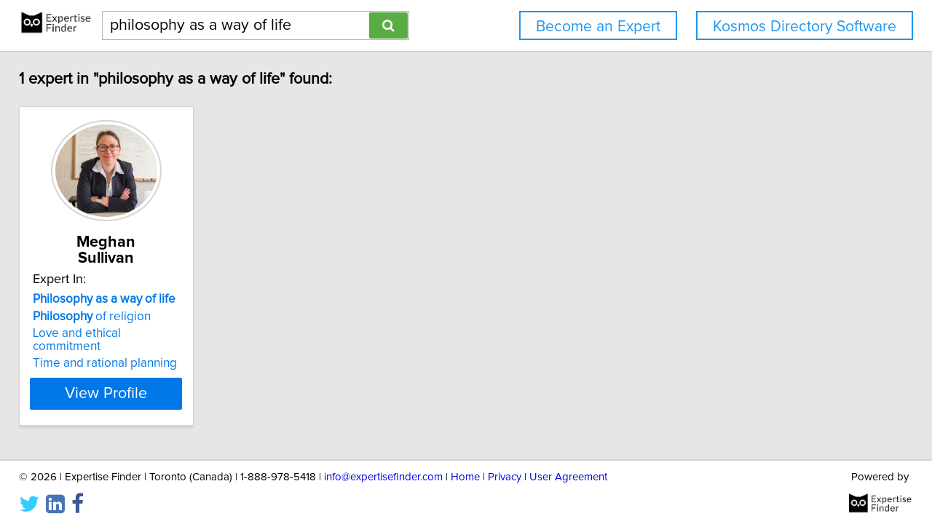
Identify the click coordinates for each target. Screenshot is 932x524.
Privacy (504, 471)
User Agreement (568, 471)
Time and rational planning (115, 334)
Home (465, 471)
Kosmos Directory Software (804, 26)
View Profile (135, 365)
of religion (102, 300)
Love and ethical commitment (122, 317)
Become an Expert (598, 26)
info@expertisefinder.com (383, 471)
